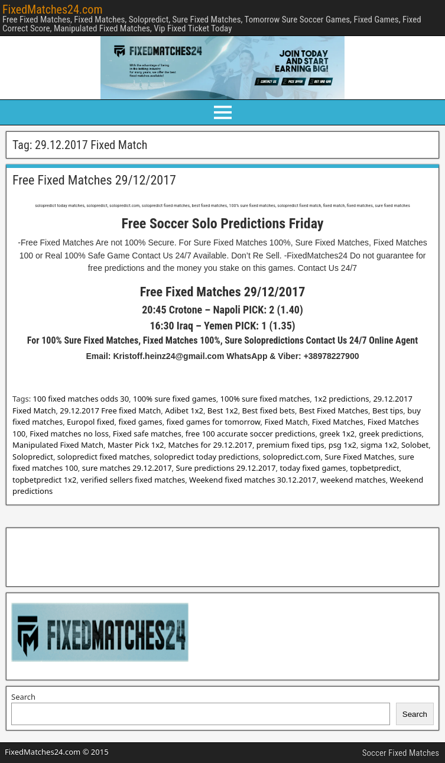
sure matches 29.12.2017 (127, 468)
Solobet (414, 444)
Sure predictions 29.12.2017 (225, 468)
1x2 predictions (341, 398)
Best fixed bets (268, 410)
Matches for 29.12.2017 (210, 444)
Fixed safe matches (147, 433)
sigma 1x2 (378, 444)
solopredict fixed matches (103, 456)
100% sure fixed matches (265, 398)
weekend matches (353, 479)
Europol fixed (91, 421)
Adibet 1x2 (184, 410)
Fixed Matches (337, 421)
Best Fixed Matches (333, 410)
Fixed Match (285, 421)
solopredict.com (292, 456)
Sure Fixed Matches (359, 456)
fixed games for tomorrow (214, 421)
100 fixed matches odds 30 (81, 398)
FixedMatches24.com (52, 9)
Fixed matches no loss (69, 433)
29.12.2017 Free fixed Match (110, 410)
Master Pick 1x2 (136, 444)
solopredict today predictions (206, 456)
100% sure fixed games (174, 398)
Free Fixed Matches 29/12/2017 (94, 180)
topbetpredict (374, 468)
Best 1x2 (222, 410)
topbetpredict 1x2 (44, 479)
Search (23, 696)
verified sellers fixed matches (132, 479)
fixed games (140, 421)
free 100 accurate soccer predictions (251, 433)
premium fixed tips (290, 444)
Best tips (387, 410)
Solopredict (32, 456)
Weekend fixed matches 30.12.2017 (252, 479)
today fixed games (313, 468)
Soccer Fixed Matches (400, 753)
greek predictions (390, 433)
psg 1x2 (342, 444)
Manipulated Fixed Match (57, 444)
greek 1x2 (337, 433)
